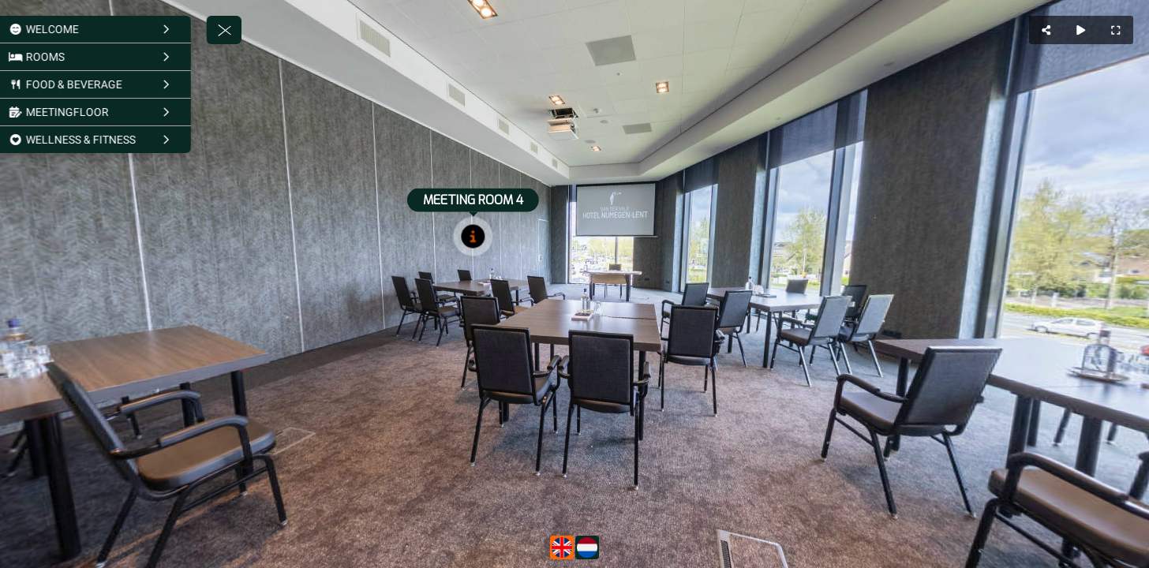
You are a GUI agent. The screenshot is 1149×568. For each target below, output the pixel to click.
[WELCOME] (114, 29)
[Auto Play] (1081, 30)
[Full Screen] (1115, 30)
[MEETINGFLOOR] (114, 112)
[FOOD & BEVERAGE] (114, 84)
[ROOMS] (114, 56)
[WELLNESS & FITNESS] (114, 139)
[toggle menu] (245, 30)
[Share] (1046, 30)
